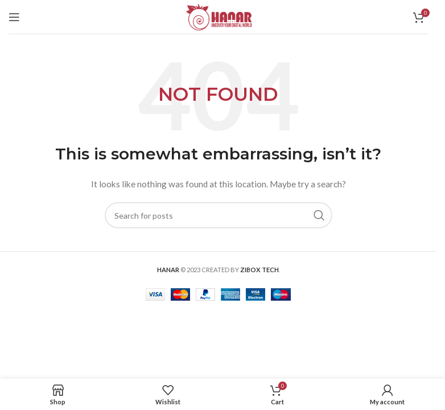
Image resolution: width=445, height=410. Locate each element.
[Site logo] (218, 15)
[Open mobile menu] (14, 17)
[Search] (218, 215)
